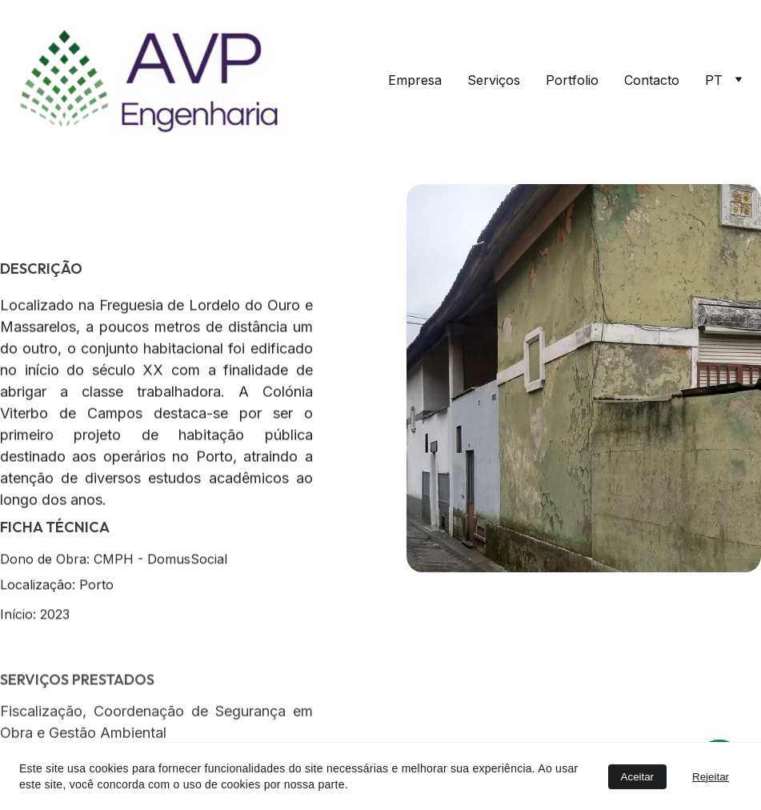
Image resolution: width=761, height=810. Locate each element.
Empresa (415, 80)
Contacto (651, 80)
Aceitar (637, 777)
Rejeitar (710, 777)
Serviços (493, 80)
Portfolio (572, 80)
